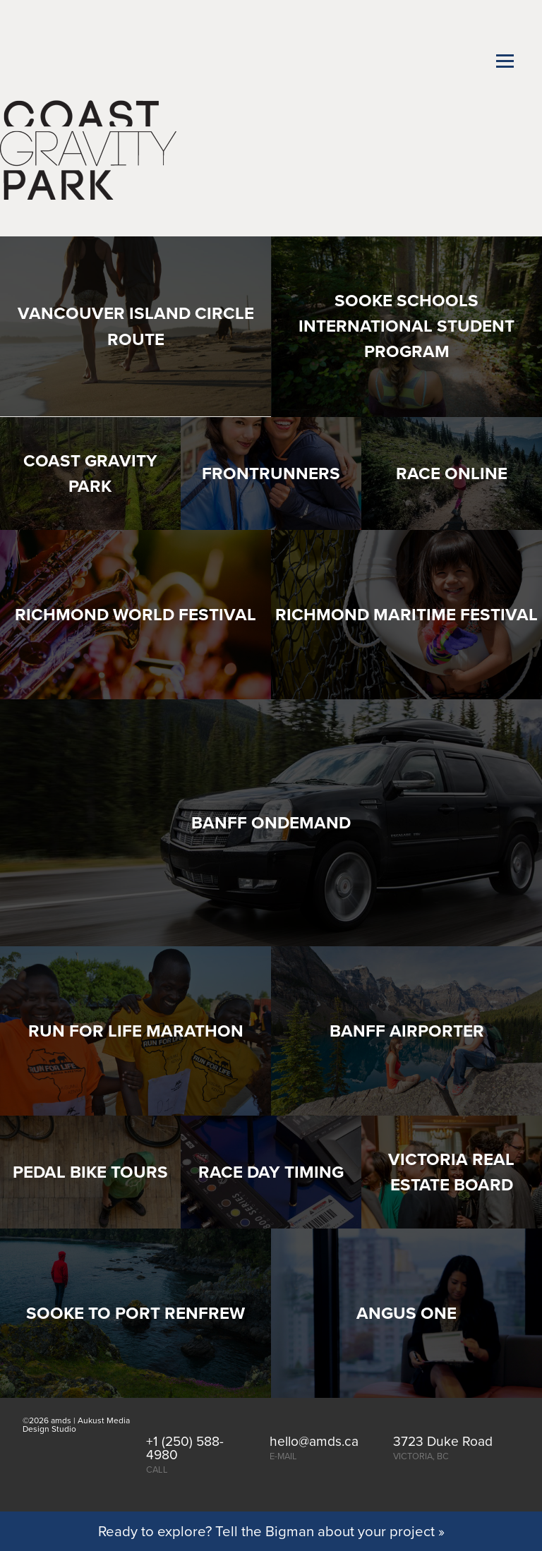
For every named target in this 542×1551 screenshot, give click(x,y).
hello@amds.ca (314, 1440)
